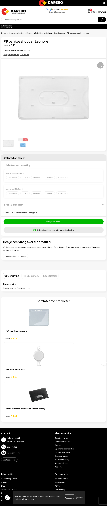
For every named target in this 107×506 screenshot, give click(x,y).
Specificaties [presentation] (50, 276)
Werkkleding (60, 444)
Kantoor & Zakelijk (34, 33)
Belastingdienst (61, 400)
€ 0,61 (61, 339)
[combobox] (49, 19)
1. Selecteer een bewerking (17, 165)
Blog (3, 448)
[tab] (11, 276)
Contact (58, 407)
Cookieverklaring (61, 418)
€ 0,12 (11, 339)
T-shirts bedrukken (9, 451)
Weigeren (80, 498)
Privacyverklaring (62, 421)
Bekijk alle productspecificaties (17, 54)
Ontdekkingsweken (9, 441)
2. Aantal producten (13, 204)
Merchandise (6, 455)
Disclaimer (59, 429)
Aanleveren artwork (63, 403)
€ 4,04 (11, 378)
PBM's (57, 448)
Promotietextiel (61, 441)
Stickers (58, 462)
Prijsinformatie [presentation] (31, 276)
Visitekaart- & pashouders (54, 33)
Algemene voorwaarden (64, 411)
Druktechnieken (61, 425)
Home (3, 33)
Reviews (56, 9)
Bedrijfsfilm (6, 459)
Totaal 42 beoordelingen (57, 12)
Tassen (57, 459)
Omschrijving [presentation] (11, 276)
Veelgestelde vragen (63, 414)
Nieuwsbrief (6, 462)
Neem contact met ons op (15, 256)
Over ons (4, 444)
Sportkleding (60, 451)
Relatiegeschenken (16, 33)
